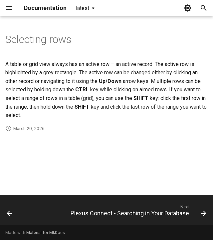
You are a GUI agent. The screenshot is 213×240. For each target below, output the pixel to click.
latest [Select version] (82, 8)
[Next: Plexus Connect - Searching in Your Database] (138, 212)
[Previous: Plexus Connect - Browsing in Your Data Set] (9, 212)
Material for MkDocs (45, 232)
